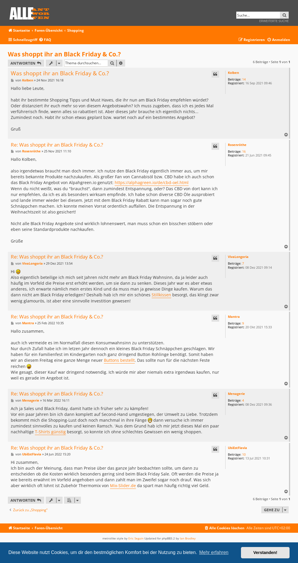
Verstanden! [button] (265, 552)
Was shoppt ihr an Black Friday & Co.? (64, 54)
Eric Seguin (135, 538)
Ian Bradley (188, 538)
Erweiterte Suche (274, 21)
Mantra (234, 316)
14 (244, 79)
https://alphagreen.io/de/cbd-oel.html (152, 182)
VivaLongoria (238, 257)
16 (244, 151)
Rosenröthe (237, 145)
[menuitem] (45, 40)
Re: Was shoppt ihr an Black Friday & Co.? (57, 145)
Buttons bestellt (119, 360)
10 (244, 454)
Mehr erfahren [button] (213, 552)
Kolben (233, 72)
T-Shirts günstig (50, 431)
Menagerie (236, 393)
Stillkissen (161, 294)
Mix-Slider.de (123, 485)
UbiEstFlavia (237, 448)
